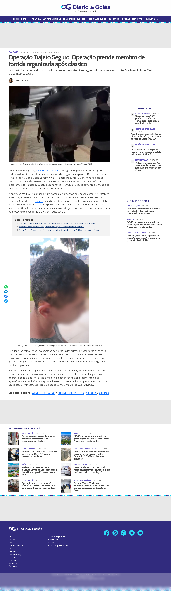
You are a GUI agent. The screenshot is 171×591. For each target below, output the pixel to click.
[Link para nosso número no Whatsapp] (123, 532)
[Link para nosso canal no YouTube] (140, 532)
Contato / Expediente (57, 536)
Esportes (114, 19)
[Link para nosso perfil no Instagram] (115, 532)
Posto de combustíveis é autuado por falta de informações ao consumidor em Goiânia (57, 223)
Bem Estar (137, 19)
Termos (51, 542)
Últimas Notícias (52, 19)
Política (36, 19)
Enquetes (150, 19)
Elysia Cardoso (25, 80)
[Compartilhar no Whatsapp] (6, 287)
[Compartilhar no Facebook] (6, 296)
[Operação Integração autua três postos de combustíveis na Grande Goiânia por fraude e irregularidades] (14, 485)
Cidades (24, 19)
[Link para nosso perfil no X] (132, 532)
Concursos (69, 19)
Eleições (81, 19)
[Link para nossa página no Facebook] (106, 532)
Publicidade (53, 539)
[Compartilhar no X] (6, 301)
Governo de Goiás (43, 393)
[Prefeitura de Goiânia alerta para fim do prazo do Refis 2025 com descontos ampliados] (14, 453)
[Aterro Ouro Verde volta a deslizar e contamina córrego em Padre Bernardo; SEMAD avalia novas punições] (66, 454)
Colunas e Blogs (97, 19)
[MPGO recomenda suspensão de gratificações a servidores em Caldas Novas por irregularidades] (66, 438)
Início (16, 19)
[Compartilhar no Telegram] (6, 291)
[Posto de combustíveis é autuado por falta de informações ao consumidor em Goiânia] (14, 438)
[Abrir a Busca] (157, 19)
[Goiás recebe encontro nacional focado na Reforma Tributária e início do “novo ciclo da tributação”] (66, 469)
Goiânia (39, 201)
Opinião (126, 19)
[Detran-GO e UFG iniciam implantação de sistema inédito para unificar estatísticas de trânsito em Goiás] (66, 485)
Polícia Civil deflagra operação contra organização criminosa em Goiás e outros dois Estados (59, 230)
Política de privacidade (58, 545)
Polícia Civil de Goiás (49, 170)
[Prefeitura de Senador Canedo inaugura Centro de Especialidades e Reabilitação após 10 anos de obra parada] (14, 469)
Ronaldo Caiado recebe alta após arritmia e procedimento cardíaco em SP (51, 226)
